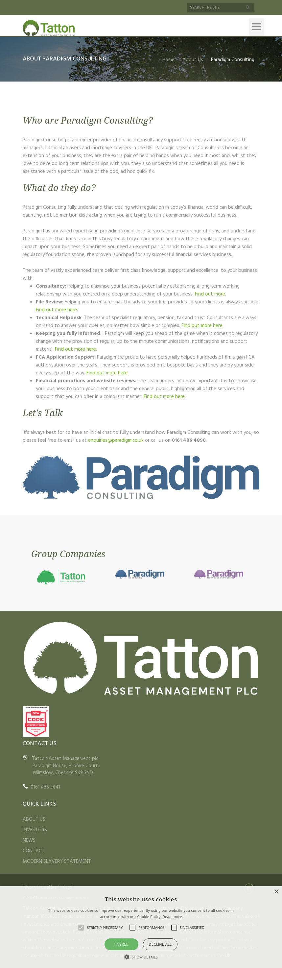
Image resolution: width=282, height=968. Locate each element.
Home (168, 60)
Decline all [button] (160, 944)
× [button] (276, 891)
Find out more (210, 294)
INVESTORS (35, 830)
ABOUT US (34, 819)
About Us (192, 60)
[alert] (141, 927)
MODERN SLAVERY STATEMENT (57, 861)
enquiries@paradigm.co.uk (116, 440)
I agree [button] (121, 944)
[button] (141, 957)
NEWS (29, 840)
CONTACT (34, 851)
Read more (172, 916)
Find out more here (56, 310)
